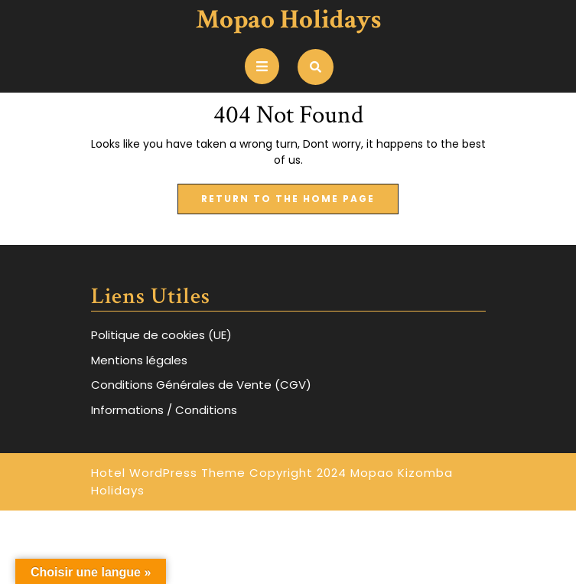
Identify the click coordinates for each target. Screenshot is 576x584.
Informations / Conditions (164, 410)
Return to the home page (300, 202)
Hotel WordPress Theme (168, 473)
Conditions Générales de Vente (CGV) (201, 385)
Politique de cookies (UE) (161, 335)
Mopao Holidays (288, 19)
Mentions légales (139, 360)
